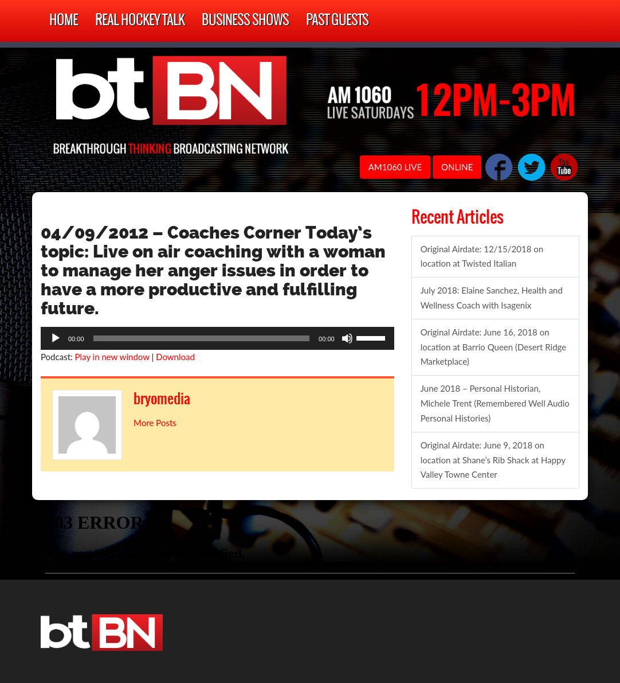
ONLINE (457, 167)
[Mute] (347, 338)
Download (175, 357)
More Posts (155, 422)
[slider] (201, 338)
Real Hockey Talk (140, 21)
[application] (217, 338)
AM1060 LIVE (395, 167)
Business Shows (245, 21)
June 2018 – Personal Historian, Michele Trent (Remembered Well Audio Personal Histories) (495, 403)
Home (63, 21)
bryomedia (166, 398)
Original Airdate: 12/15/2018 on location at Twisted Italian (482, 256)
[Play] (55, 338)
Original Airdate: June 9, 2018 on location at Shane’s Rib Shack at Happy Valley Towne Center (493, 460)
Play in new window (112, 357)
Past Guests (337, 21)
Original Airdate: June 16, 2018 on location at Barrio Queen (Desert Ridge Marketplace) (494, 347)
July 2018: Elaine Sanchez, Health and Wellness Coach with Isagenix (492, 297)
